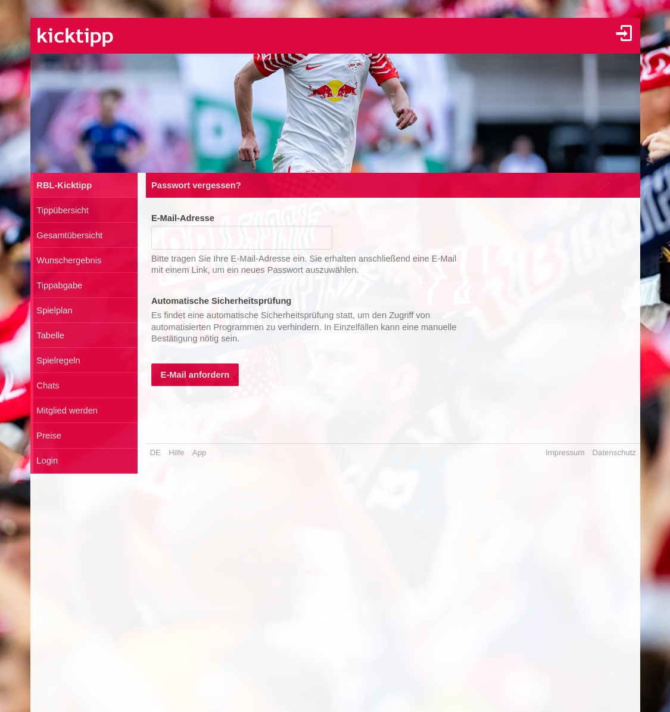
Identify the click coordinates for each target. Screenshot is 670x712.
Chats (47, 385)
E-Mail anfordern (195, 375)
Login (47, 460)
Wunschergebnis (68, 260)
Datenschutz (614, 452)
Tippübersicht (62, 210)
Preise (48, 435)
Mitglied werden (67, 410)
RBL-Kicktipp (64, 185)
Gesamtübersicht (69, 235)
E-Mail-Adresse (182, 218)
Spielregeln (58, 360)
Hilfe (176, 452)
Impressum (565, 452)
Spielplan (54, 310)
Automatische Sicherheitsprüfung (221, 301)
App (199, 452)
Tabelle (50, 335)
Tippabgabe (59, 285)
